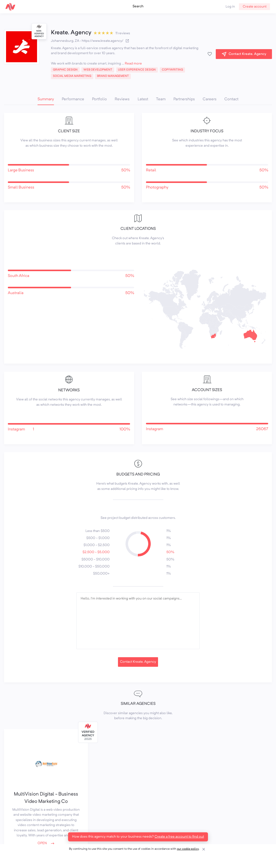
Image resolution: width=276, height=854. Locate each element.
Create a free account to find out (179, 836)
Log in (230, 6)
